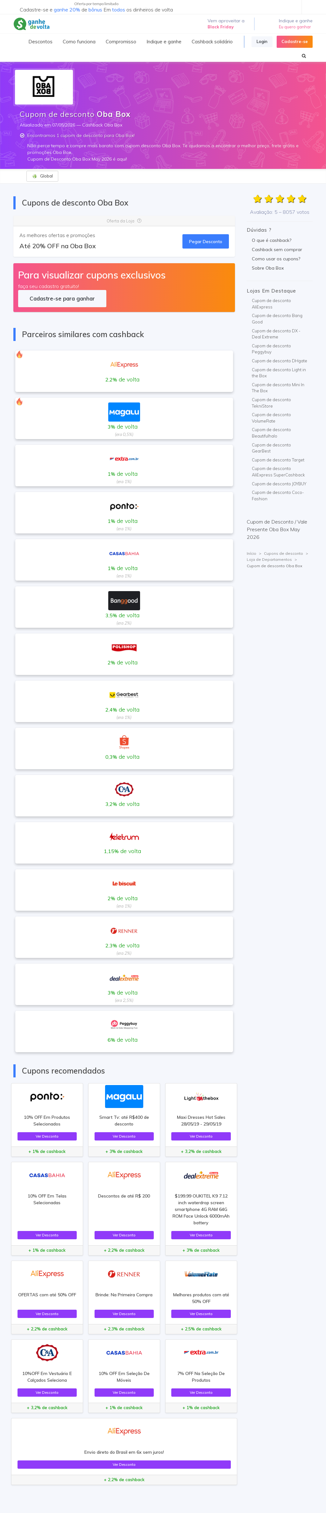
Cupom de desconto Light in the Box (279, 373)
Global (42, 176)
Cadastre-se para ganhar (62, 298)
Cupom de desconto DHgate (279, 360)
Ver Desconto (47, 1136)
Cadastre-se (294, 41)
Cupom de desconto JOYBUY (279, 483)
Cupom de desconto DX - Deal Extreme (276, 334)
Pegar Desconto (205, 241)
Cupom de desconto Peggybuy (271, 349)
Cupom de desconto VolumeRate (271, 417)
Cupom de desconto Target (278, 459)
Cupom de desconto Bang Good (277, 318)
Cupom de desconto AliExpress (271, 303)
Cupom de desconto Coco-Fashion (278, 495)
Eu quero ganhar (295, 26)
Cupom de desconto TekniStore (271, 403)
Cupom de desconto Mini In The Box (278, 388)
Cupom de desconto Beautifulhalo (271, 432)
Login (262, 41)
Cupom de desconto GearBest (271, 448)
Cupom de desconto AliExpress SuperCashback (278, 471)
